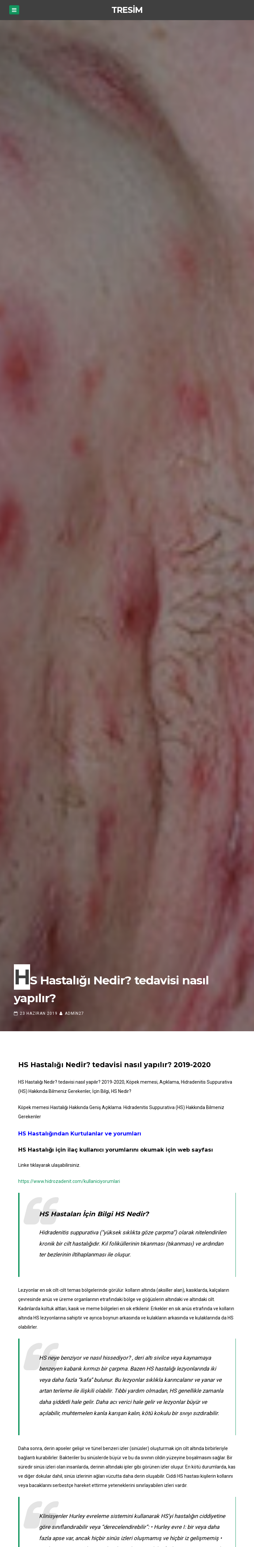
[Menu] (14, 10)
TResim (127, 10)
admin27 (74, 1013)
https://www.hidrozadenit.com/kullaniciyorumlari (69, 1181)
